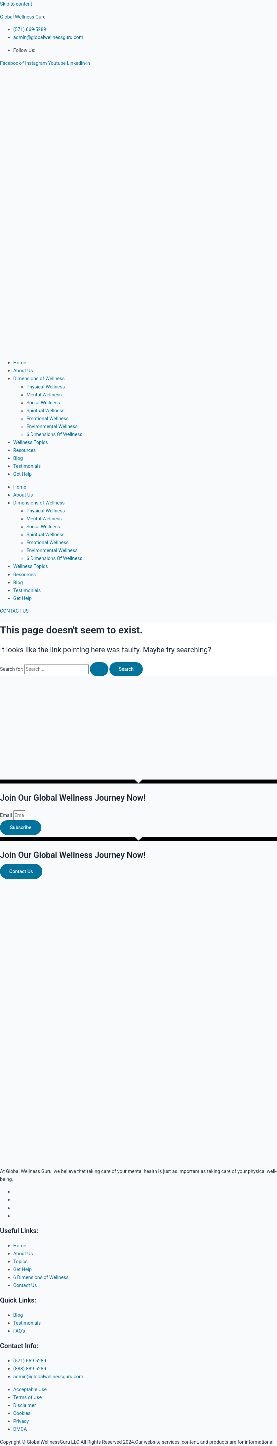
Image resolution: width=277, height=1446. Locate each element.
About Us (23, 371)
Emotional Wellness (47, 419)
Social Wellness (43, 403)
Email (6, 815)
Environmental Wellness (52, 426)
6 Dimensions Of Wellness (54, 434)
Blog (18, 458)
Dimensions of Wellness (39, 379)
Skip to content (16, 4)
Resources (24, 450)
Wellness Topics (30, 442)
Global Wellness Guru (23, 17)
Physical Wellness (45, 387)
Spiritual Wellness (45, 411)
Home (19, 363)
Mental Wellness (44, 395)
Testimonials (27, 466)
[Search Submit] (99, 669)
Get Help (22, 474)
